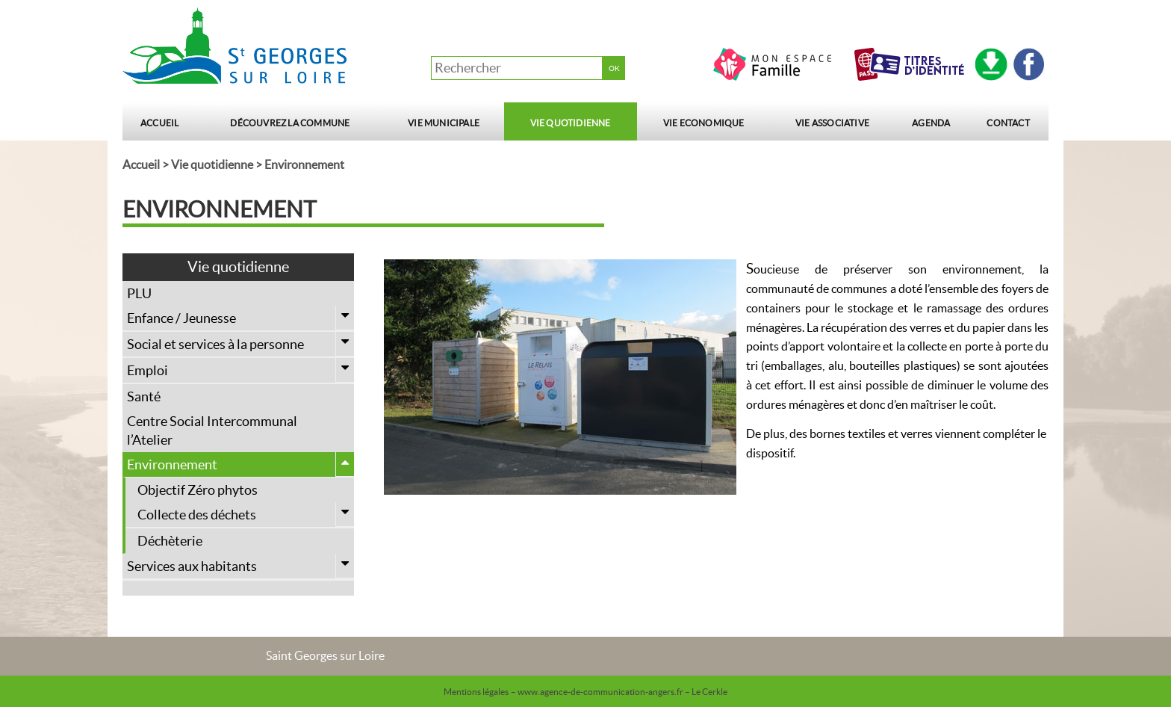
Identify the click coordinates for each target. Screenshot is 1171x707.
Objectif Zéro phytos (197, 490)
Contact (1008, 123)
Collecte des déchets (245, 514)
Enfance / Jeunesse (240, 318)
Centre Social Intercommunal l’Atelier (212, 430)
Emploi (240, 370)
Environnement (240, 464)
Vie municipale (443, 123)
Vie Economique (704, 123)
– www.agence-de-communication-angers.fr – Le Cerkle (619, 692)
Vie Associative (832, 123)
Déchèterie (169, 541)
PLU (139, 293)
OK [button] (614, 68)
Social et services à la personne (240, 344)
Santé (144, 396)
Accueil (159, 123)
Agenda (931, 123)
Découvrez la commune (290, 123)
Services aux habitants (240, 566)
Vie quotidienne (570, 123)
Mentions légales (476, 692)
